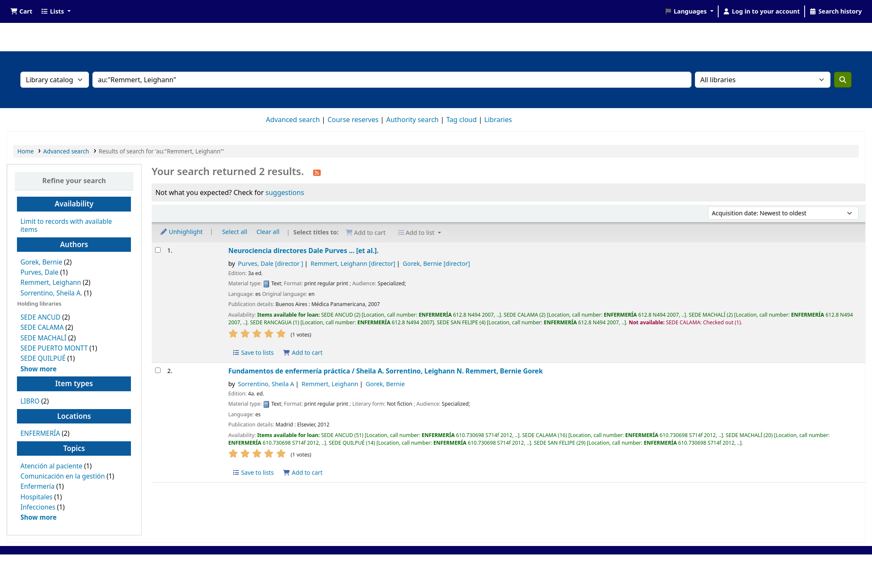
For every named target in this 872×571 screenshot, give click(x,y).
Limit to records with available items (66, 225)
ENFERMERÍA (40, 433)
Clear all (267, 232)
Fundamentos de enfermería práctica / (385, 371)
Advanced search (293, 119)
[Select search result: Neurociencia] (158, 250)
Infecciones (37, 507)
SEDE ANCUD (40, 317)
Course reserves (353, 119)
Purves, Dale (39, 272)
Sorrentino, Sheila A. (51, 293)
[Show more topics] (38, 517)
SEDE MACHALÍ (43, 338)
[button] (21, 11)
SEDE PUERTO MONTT (54, 348)
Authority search (412, 119)
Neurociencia (303, 250)
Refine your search (74, 180)
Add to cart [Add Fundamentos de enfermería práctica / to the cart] (303, 472)
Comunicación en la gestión (62, 476)
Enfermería (37, 486)
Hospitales (36, 497)
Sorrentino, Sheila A (266, 384)
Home (25, 151)
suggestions (285, 192)
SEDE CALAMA (42, 327)
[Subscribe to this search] (317, 172)
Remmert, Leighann (50, 282)
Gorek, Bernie (41, 262)
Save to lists (253, 352)
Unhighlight (181, 232)
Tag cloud (461, 119)
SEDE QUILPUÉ (42, 358)
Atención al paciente (51, 466)
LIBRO (29, 401)
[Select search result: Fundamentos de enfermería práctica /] (158, 370)
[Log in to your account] (761, 11)
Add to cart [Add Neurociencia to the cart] (303, 352)
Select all (234, 232)
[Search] (843, 80)
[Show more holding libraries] (38, 369)
